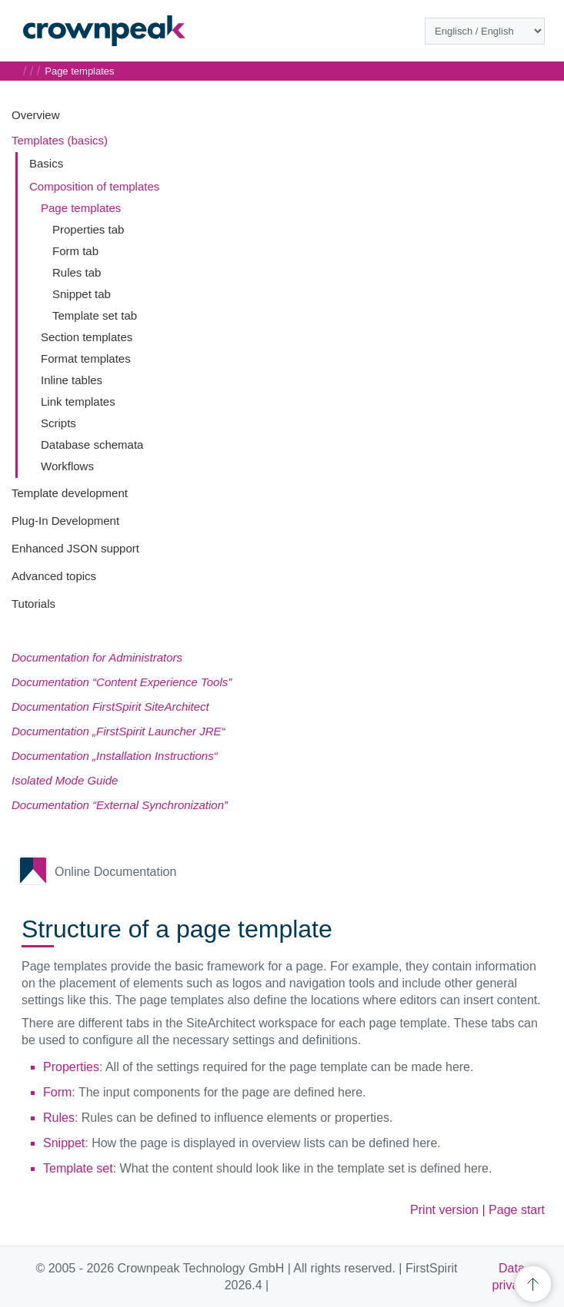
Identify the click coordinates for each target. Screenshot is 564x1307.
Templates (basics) (60, 140)
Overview (36, 114)
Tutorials (33, 603)
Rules (59, 1117)
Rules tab (76, 272)
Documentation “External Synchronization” (120, 804)
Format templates (86, 358)
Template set (78, 1168)
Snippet (64, 1142)
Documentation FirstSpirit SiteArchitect (110, 706)
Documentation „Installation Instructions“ (115, 755)
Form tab (75, 250)
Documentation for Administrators (97, 657)
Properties (71, 1066)
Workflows (67, 466)
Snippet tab (81, 293)
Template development (70, 492)
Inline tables (71, 379)
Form (57, 1092)
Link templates (78, 401)
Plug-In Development (65, 520)
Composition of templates (94, 186)
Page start (517, 1209)
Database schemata (92, 444)
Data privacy (512, 1277)
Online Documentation (115, 871)
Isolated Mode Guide (65, 780)
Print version (444, 1209)
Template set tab (94, 315)
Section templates (86, 336)
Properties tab (88, 229)
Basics (46, 163)
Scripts (58, 423)
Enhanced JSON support (75, 548)
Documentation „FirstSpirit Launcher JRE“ (118, 731)
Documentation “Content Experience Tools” (122, 681)
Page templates (81, 207)
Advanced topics (54, 575)
